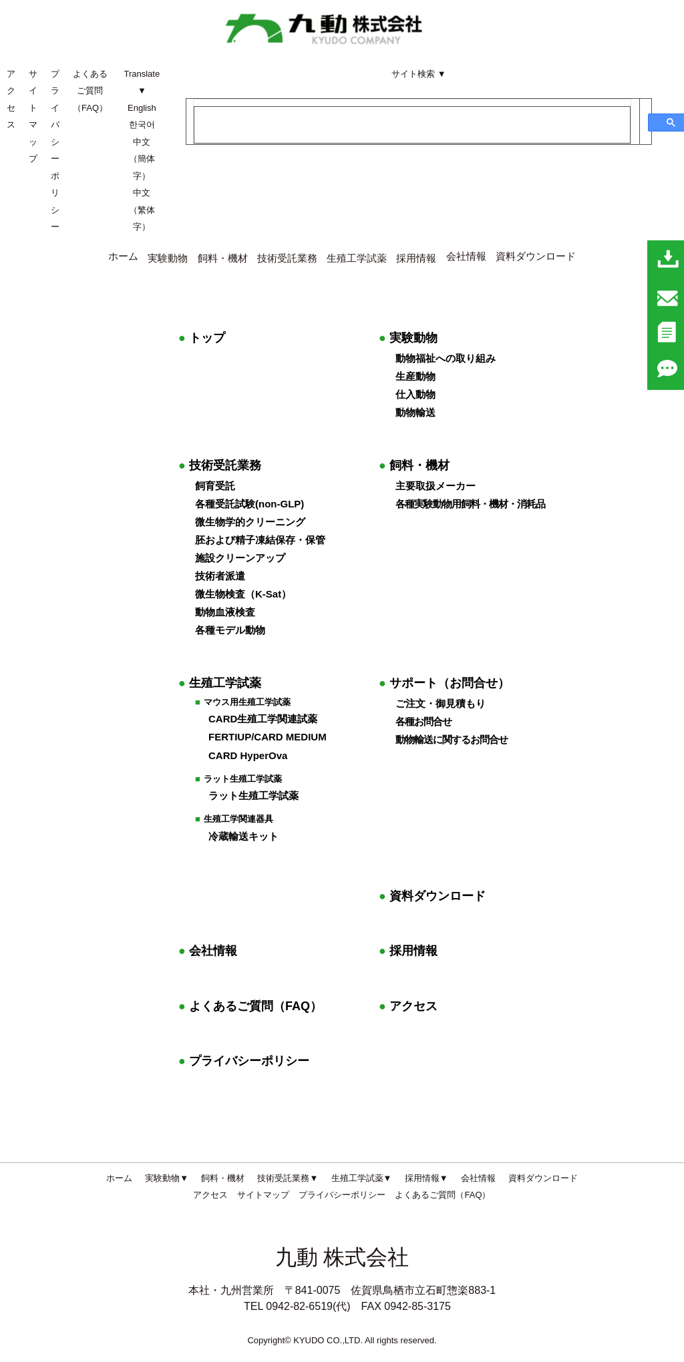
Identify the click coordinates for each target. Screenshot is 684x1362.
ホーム (123, 256)
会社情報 (466, 256)
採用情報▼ (426, 1178)
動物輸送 (415, 412)
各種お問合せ (423, 721)
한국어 (142, 125)
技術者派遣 (220, 576)
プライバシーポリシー (243, 1061)
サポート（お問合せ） (444, 683)
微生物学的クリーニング (250, 521)
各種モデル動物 (230, 630)
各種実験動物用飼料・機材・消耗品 (470, 503)
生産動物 (415, 376)
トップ (201, 338)
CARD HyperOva (247, 755)
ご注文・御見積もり (440, 703)
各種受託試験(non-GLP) (249, 503)
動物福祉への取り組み (445, 358)
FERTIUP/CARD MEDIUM (267, 736)
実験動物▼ (166, 1178)
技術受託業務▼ (287, 1178)
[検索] (412, 126)
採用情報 (408, 950)
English (142, 108)
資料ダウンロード (536, 256)
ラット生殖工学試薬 (253, 795)
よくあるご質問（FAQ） (90, 91)
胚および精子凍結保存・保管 (260, 539)
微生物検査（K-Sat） (243, 594)
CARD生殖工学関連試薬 (262, 718)
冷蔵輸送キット (243, 836)
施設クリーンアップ (240, 557)
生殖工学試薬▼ (361, 1178)
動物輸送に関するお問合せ (451, 739)
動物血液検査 (225, 612)
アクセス (408, 1006)
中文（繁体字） (142, 210)
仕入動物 (415, 394)
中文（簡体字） (142, 159)
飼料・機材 (414, 465)
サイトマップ (263, 1195)
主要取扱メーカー (435, 485)
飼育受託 (215, 485)
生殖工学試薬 (357, 258)
